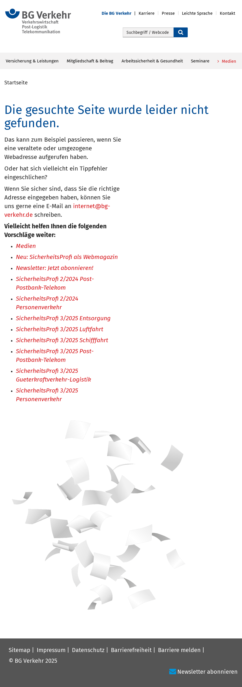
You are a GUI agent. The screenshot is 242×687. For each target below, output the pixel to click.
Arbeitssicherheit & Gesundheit (152, 61)
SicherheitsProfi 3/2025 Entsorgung (63, 319)
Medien (228, 61)
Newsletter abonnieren (207, 671)
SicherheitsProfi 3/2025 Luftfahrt (59, 330)
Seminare (200, 61)
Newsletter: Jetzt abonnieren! (54, 268)
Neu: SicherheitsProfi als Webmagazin (67, 257)
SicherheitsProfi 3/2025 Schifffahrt (62, 341)
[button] (120, 13)
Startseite (16, 82)
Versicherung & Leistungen (32, 61)
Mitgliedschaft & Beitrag (90, 61)
